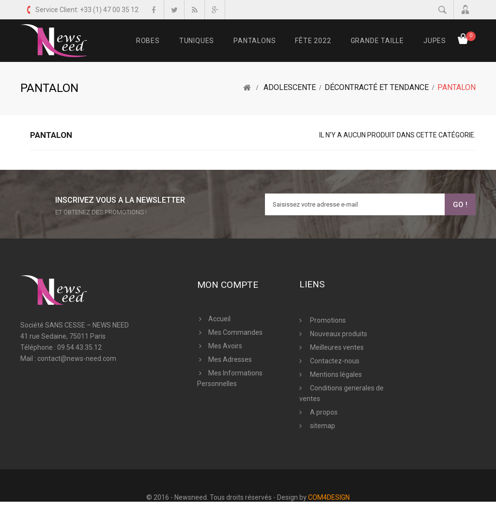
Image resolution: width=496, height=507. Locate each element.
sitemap (322, 426)
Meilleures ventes (336, 347)
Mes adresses (230, 359)
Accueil (219, 319)
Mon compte (227, 284)
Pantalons (254, 41)
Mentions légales (335, 374)
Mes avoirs (225, 346)
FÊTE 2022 (313, 41)
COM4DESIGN (329, 497)
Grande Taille (377, 41)
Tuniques (196, 41)
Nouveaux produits (338, 334)
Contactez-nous (334, 361)
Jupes (434, 41)
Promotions (327, 320)
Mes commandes (235, 332)
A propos (323, 412)
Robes (148, 41)
